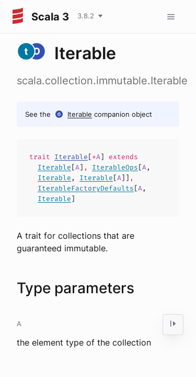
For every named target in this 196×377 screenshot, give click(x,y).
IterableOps (115, 167)
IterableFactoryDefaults (86, 188)
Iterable (79, 114)
